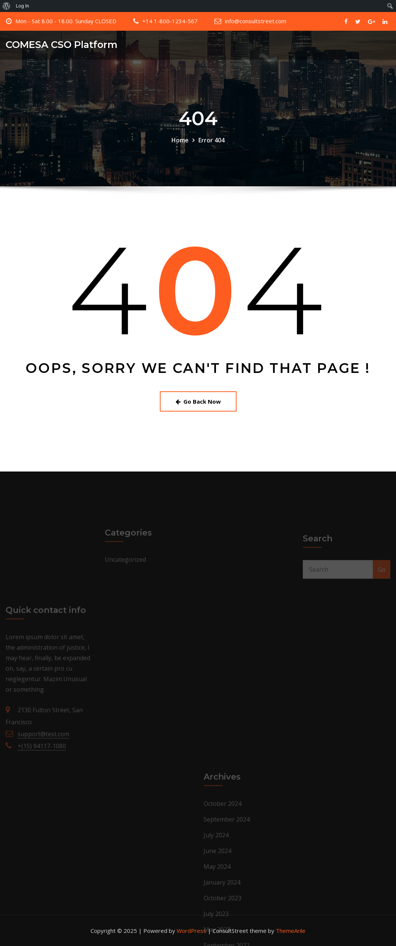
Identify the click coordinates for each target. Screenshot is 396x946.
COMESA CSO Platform (62, 44)
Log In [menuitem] (22, 6)
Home (180, 146)
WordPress (191, 930)
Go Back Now (198, 401)
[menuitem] (6, 6)
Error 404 (211, 146)
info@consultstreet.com (255, 21)
